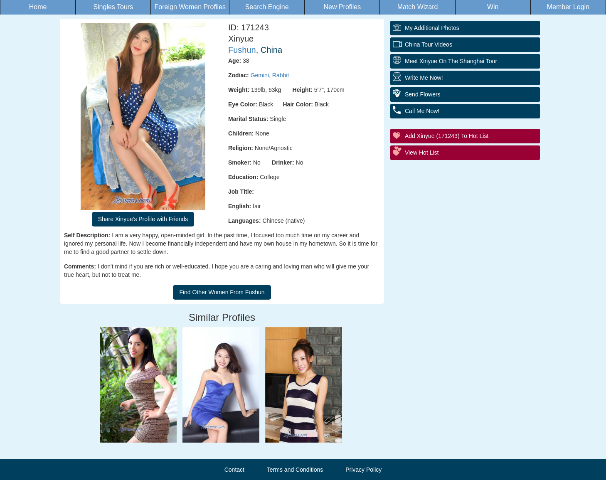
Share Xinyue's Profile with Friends (143, 219)
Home (38, 6)
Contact (234, 469)
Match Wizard (417, 6)
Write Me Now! (424, 77)
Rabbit (280, 75)
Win (493, 6)
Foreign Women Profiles (190, 6)
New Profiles (342, 6)
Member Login (568, 6)
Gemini (260, 75)
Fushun (242, 49)
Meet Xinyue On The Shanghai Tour (451, 61)
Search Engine (267, 6)
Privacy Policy (363, 469)
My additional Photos (432, 28)
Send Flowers (423, 94)
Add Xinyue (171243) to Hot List (446, 136)
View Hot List (421, 152)
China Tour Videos (428, 44)
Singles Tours (113, 6)
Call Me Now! (422, 111)
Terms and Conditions (295, 469)
